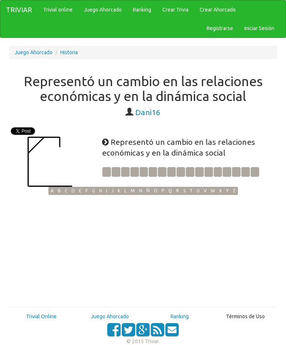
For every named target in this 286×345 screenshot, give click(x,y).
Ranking (180, 316)
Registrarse (220, 28)
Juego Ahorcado (34, 52)
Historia (69, 52)
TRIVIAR (19, 9)
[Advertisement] (143, 251)
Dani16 (148, 112)
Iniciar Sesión (259, 28)
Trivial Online (41, 316)
